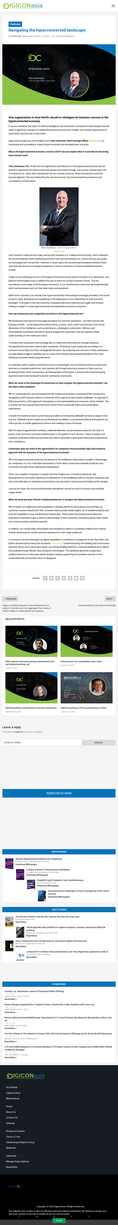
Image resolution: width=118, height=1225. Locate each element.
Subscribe (11, 1156)
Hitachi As (58, 252)
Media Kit (11, 1148)
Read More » (11, 999)
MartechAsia (12, 1099)
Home (9, 1107)
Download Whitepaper (26, 865)
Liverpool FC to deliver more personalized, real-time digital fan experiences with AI (67, 952)
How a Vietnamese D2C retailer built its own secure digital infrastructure (51, 941)
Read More (21, 922)
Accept (59, 1220)
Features (15, 24)
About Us (11, 1112)
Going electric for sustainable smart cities (81, 662)
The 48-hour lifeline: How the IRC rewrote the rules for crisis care (47, 917)
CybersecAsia (13, 1093)
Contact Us (12, 1118)
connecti (55, 544)
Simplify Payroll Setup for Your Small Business (60, 881)
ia (63, 252)
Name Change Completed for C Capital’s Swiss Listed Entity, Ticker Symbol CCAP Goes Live (49, 1005)
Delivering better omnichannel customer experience (31, 708)
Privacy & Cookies (15, 1131)
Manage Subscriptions (17, 1162)
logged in (19, 732)
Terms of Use (13, 1137)
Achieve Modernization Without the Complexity (39, 859)
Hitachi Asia (95, 141)
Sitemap (10, 1123)
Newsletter (11, 1167)
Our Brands (11, 1087)
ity (61, 544)
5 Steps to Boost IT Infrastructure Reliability (48, 870)
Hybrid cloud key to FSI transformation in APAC (84, 708)
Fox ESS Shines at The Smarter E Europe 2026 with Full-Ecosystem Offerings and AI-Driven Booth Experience (58, 1034)
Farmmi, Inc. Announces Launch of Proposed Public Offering (34, 992)
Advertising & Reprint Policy (20, 1142)
